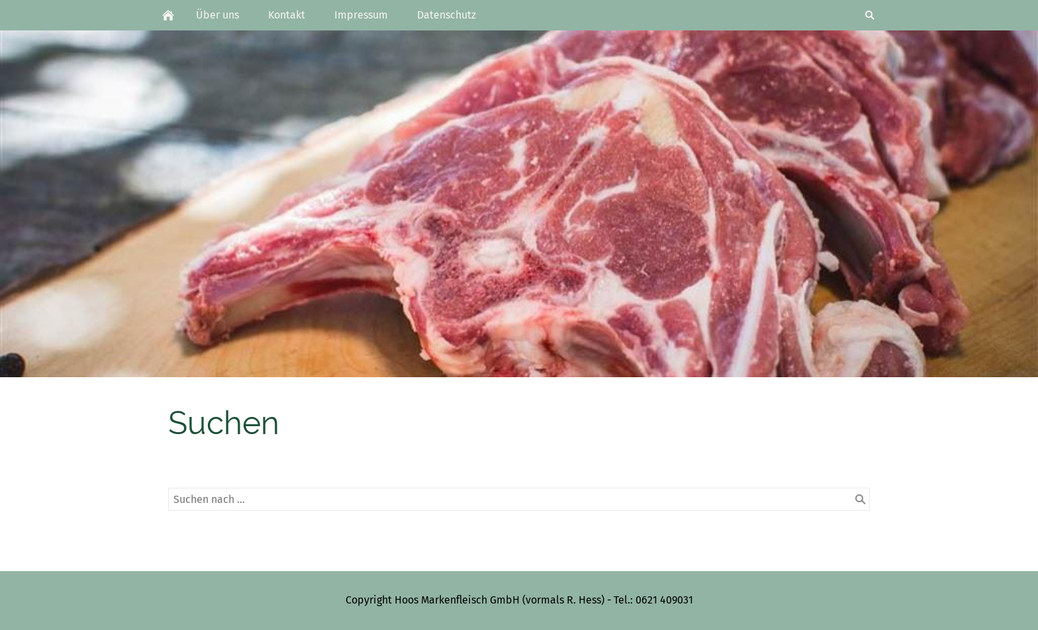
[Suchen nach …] (519, 499)
